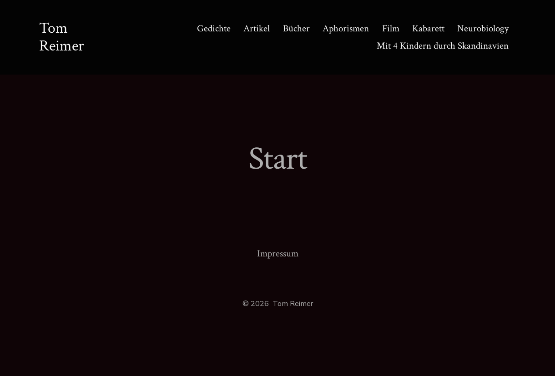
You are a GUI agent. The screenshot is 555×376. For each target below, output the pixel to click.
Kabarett (428, 28)
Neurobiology (483, 28)
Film (390, 28)
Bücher (296, 28)
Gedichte (214, 28)
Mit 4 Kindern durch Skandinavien (443, 46)
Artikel (256, 28)
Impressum (277, 253)
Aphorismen (346, 28)
